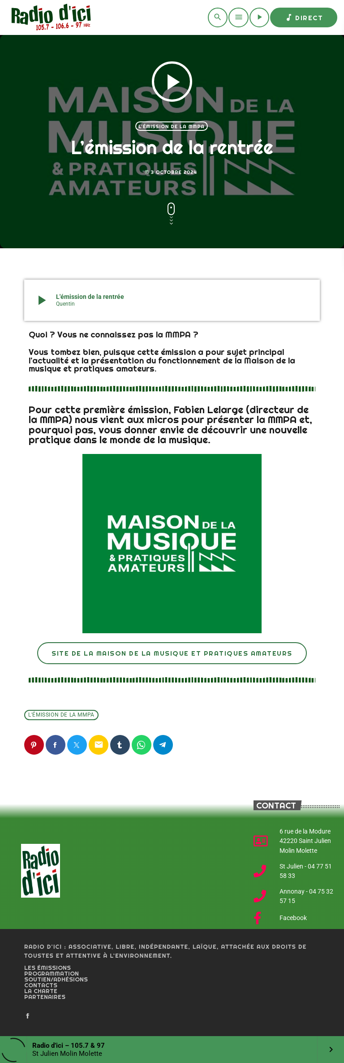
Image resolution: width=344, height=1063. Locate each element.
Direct (303, 17)
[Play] (259, 17)
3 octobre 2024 (171, 172)
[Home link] (49, 17)
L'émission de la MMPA (171, 126)
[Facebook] (27, 1016)
